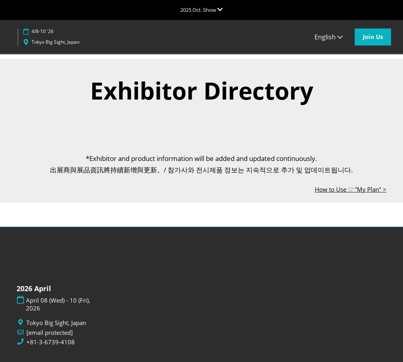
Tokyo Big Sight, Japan (55, 42)
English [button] (328, 37)
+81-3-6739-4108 (50, 342)
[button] (373, 37)
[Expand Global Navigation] (201, 9)
